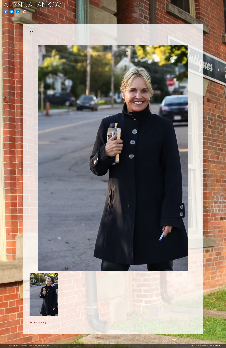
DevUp (217, 346)
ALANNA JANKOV (32, 5)
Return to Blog (38, 322)
